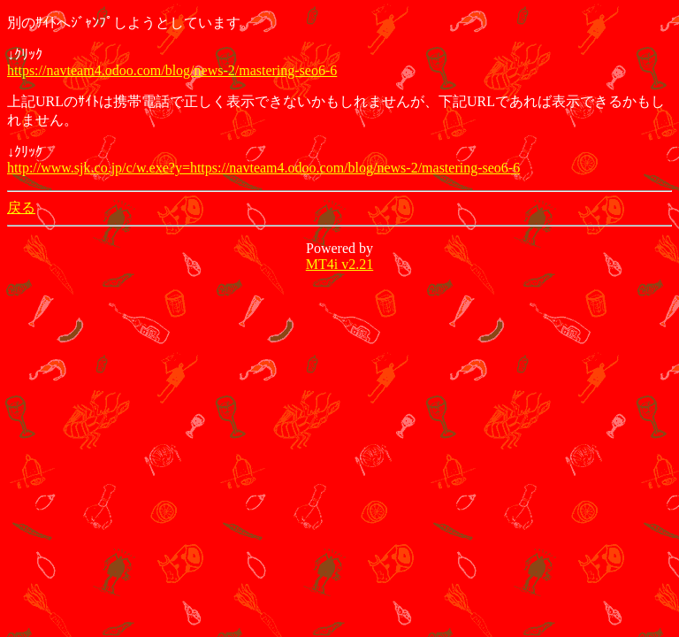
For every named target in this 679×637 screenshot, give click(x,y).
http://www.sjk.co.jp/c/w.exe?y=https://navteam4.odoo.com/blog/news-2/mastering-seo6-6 (263, 167)
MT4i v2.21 (339, 264)
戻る (21, 207)
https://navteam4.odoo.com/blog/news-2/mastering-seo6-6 (172, 70)
